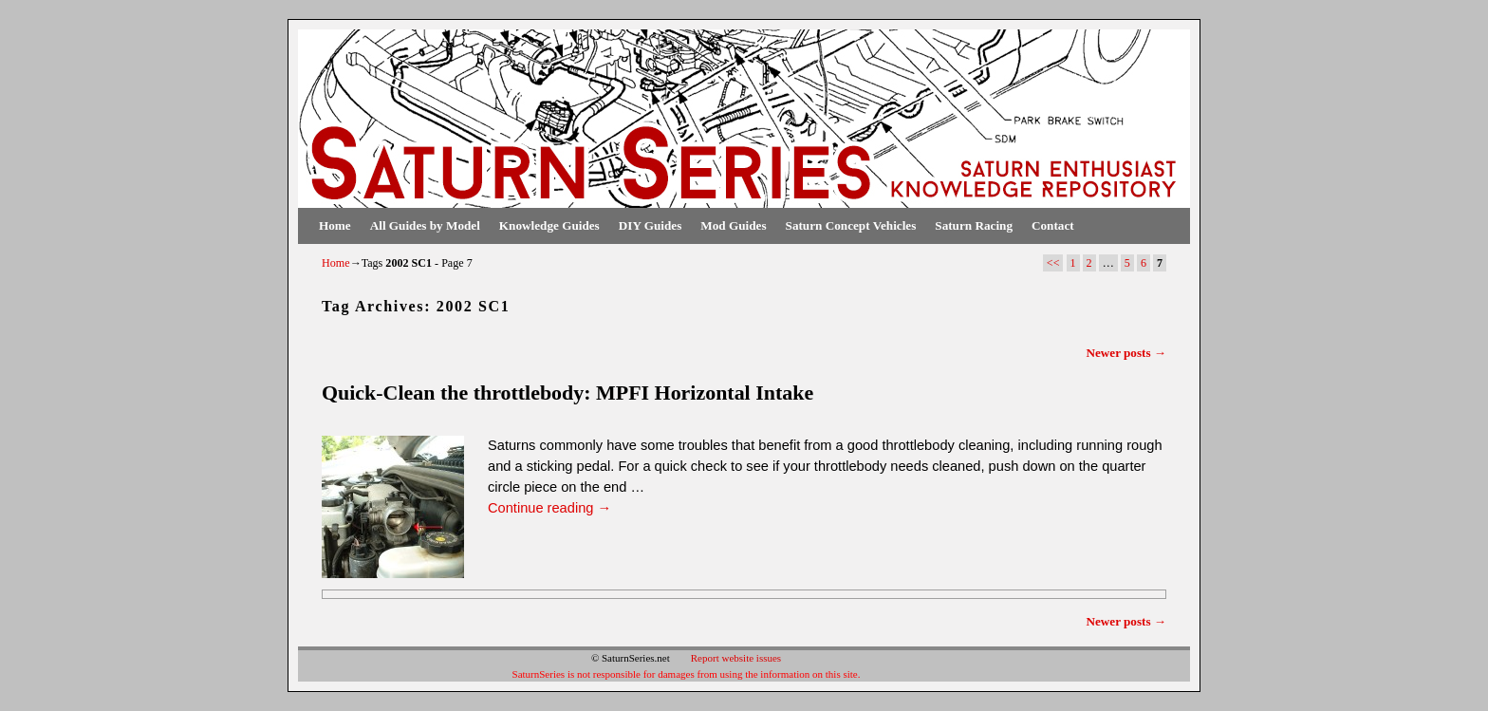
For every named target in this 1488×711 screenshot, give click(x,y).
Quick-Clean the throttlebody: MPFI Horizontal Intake (567, 392)
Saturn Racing (974, 225)
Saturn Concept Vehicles (851, 225)
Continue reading (549, 507)
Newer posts (1126, 353)
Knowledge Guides (549, 225)
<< (1053, 263)
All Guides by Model (425, 225)
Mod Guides (733, 225)
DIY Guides (650, 225)
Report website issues (736, 658)
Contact (1053, 225)
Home (335, 225)
